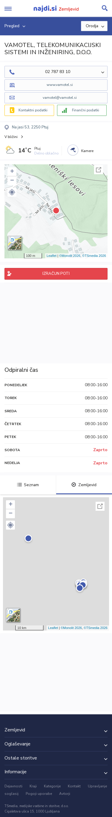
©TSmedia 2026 (94, 255)
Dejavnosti (13, 786)
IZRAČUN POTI (56, 273)
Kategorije (52, 786)
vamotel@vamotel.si (60, 97)
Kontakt (74, 786)
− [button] (12, 180)
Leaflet (51, 255)
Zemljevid (83, 485)
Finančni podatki (85, 110)
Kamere (87, 150)
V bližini (11, 136)
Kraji (33, 786)
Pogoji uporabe (39, 793)
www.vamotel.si (60, 84)
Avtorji (64, 793)
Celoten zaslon (98, 169)
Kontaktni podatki (33, 110)
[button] (11, 192)
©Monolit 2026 (69, 255)
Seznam (28, 485)
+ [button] (12, 171)
